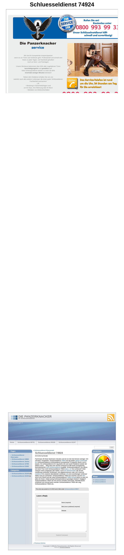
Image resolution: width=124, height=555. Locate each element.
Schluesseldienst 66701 (26, 442)
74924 (63, 460)
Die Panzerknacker (35, 416)
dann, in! (68, 469)
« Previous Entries (39, 546)
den (83, 475)
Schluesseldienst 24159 (20, 476)
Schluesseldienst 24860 (20, 459)
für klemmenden (70, 470)
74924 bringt (71, 477)
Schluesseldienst (100, 480)
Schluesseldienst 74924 (49, 452)
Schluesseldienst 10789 (20, 464)
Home (12, 442)
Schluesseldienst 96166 (46, 442)
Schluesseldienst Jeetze (20, 461)
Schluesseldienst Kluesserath (44, 450)
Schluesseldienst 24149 (20, 473)
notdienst (38, 474)
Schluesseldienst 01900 (20, 466)
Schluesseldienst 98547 (72, 489)
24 (67, 474)
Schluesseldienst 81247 (67, 442)
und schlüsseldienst (53, 467)
